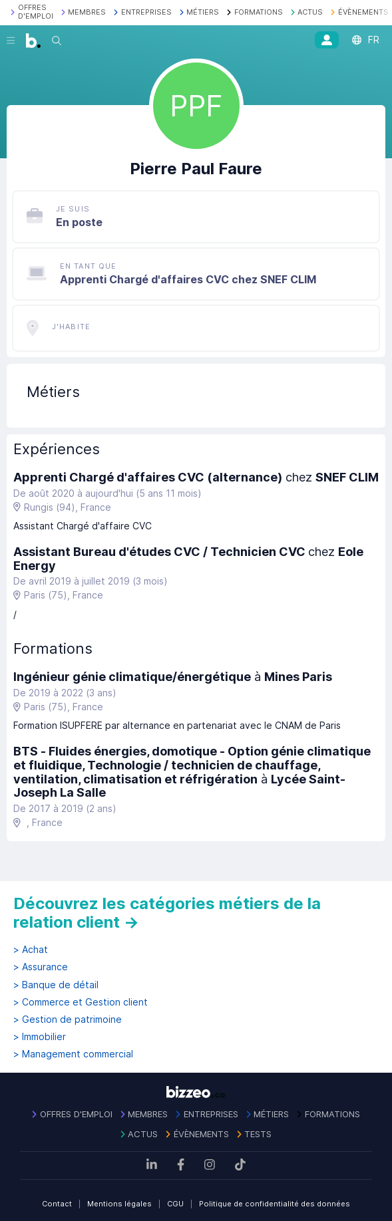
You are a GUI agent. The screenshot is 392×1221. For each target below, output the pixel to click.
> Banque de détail (55, 985)
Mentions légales (119, 1203)
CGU (175, 1203)
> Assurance (40, 967)
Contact (57, 1203)
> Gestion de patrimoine (67, 1019)
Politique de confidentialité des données (274, 1203)
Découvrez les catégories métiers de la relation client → (167, 913)
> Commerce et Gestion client (80, 1002)
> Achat (30, 949)
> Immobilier (39, 1036)
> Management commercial (73, 1054)
